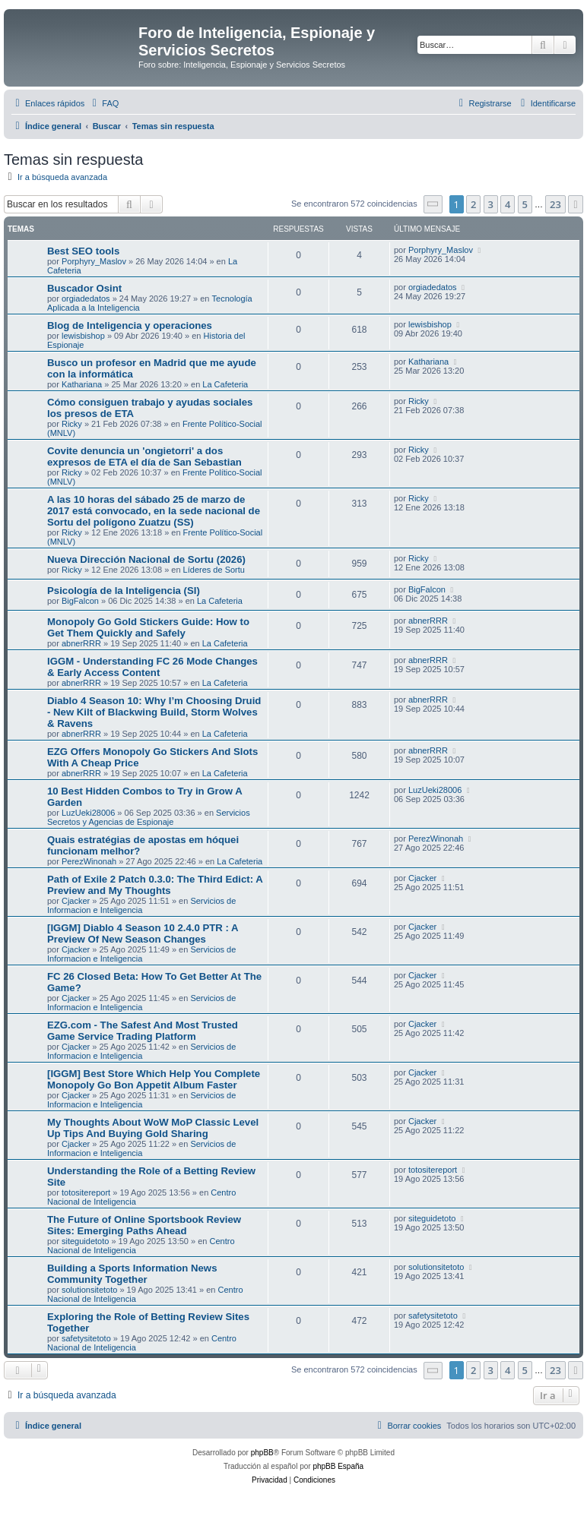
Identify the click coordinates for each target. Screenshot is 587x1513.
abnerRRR (81, 643)
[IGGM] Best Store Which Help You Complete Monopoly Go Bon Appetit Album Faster (153, 1079)
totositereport (86, 1192)
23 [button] (555, 204)
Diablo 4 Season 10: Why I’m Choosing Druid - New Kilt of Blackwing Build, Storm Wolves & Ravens (154, 712)
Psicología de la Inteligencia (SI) (123, 590)
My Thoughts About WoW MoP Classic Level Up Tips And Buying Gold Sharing (153, 1128)
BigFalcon (80, 600)
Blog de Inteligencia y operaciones (129, 325)
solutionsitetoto (89, 1289)
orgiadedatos (86, 298)
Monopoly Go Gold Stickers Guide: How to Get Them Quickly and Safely (148, 627)
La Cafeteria (225, 384)
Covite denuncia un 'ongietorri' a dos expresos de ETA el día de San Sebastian (144, 456)
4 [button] (507, 204)
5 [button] (525, 204)
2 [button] (473, 204)
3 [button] (490, 204)
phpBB (262, 1452)
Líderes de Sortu (214, 569)
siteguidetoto (85, 1241)
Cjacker (76, 900)
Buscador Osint (84, 288)
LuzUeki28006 (88, 812)
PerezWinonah (89, 861)
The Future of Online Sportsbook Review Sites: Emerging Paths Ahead (144, 1225)
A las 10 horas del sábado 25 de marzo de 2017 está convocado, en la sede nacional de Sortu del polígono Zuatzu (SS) (153, 511)
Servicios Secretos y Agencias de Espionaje (148, 817)
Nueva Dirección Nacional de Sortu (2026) (146, 559)
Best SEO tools (83, 251)
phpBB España (338, 1466)
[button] (433, 204)
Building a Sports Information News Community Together (132, 1273)
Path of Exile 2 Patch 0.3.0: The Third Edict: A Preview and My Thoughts (154, 884)
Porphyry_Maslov (94, 261)
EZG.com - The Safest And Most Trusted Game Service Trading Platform (142, 1030)
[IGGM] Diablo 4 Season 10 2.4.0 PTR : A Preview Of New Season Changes (142, 933)
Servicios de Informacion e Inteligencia (141, 905)
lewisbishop (83, 335)
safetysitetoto (86, 1338)
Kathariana (82, 384)
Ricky (72, 423)
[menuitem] (103, 103)
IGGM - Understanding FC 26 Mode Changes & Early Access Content (152, 666)
